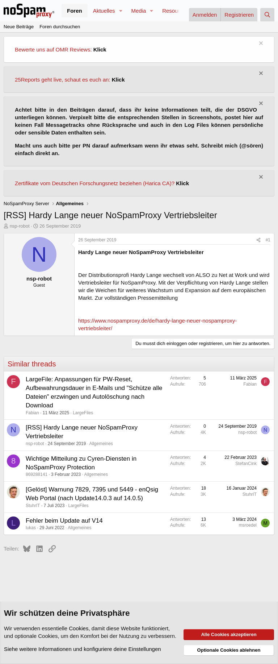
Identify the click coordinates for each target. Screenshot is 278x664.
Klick (99, 49)
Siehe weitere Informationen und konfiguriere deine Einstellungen (82, 649)
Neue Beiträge (19, 26)
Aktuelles (104, 11)
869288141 (36, 474)
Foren (74, 11)
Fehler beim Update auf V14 (64, 520)
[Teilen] (258, 240)
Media (138, 11)
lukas (31, 527)
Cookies (78, 628)
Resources (175, 11)
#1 (268, 239)
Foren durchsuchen (59, 26)
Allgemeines (101, 443)
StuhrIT (33, 505)
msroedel (248, 525)
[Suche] (267, 14)
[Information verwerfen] (260, 44)
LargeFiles (83, 412)
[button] (120, 10)
